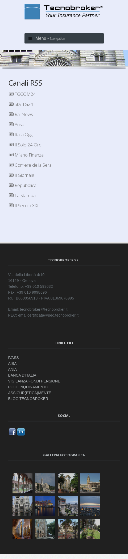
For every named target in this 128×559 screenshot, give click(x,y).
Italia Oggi (21, 134)
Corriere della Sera (30, 165)
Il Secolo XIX (23, 205)
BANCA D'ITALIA (22, 375)
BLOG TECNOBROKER (28, 399)
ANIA (12, 369)
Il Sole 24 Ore (25, 145)
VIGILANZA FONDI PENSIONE (34, 381)
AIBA (12, 363)
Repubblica (22, 185)
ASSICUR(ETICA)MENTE (29, 393)
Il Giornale (21, 175)
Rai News (21, 114)
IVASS (13, 358)
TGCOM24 (22, 94)
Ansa (16, 124)
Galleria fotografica (64, 455)
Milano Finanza (26, 155)
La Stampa (22, 195)
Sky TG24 (21, 104)
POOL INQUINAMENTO (28, 387)
